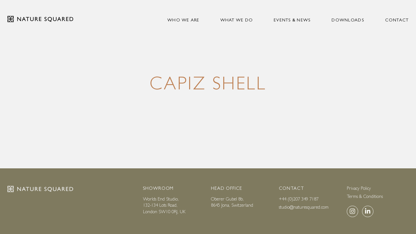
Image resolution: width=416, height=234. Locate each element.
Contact (397, 20)
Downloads (348, 20)
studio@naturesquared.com (304, 207)
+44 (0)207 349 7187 (298, 199)
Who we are (183, 20)
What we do (236, 20)
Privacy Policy (359, 188)
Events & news (292, 20)
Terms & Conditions (365, 196)
